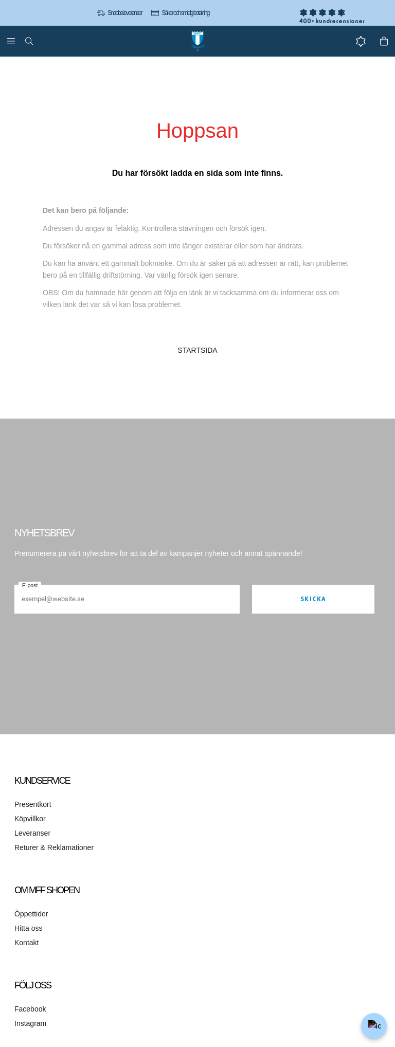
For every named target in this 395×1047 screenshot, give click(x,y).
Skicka (313, 599)
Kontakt (26, 942)
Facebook (30, 1009)
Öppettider (31, 914)
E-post (30, 585)
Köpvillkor (30, 819)
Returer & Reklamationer (54, 847)
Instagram (30, 1023)
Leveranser (32, 833)
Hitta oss (28, 928)
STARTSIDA (197, 350)
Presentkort (32, 804)
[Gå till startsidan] (197, 41)
